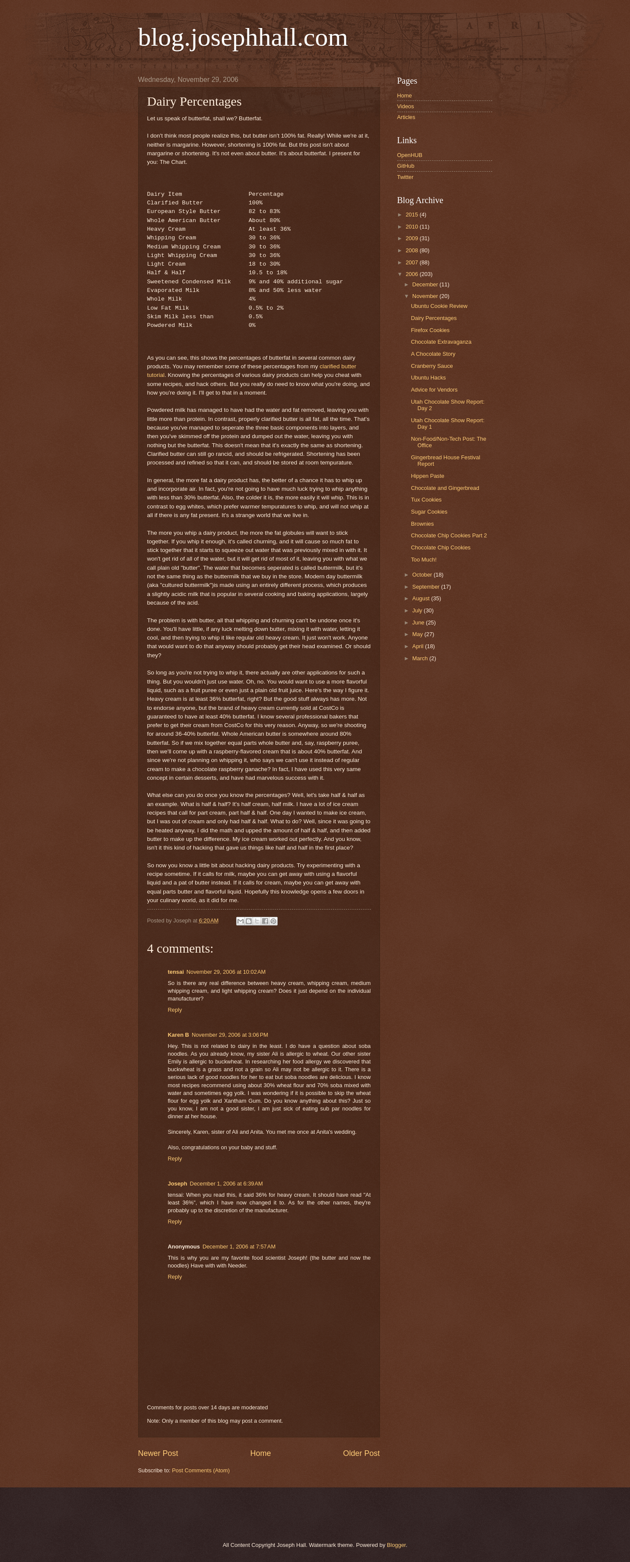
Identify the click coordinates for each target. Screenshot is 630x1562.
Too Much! (424, 559)
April (418, 646)
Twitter (405, 177)
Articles (406, 117)
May (418, 634)
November (426, 296)
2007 (412, 262)
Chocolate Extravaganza (441, 342)
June (419, 622)
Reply (175, 1010)
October (423, 574)
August (421, 598)
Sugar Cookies (429, 511)
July (418, 610)
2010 (412, 226)
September (426, 586)
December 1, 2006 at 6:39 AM (226, 1183)
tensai (176, 972)
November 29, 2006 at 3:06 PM (230, 1035)
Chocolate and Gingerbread (445, 488)
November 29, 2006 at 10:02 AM (226, 972)
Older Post (361, 1453)
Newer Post (158, 1453)
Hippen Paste (427, 476)
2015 (412, 214)
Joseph (177, 1183)
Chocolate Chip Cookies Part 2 (449, 535)
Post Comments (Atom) (201, 1470)
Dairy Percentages (434, 318)
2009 (412, 238)
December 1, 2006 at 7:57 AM (239, 1246)
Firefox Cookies (430, 330)
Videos (405, 106)
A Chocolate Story (433, 354)
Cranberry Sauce (432, 366)
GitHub (406, 166)
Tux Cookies (426, 499)
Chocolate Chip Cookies (441, 547)
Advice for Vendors (434, 389)
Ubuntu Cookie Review (439, 306)
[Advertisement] (237, 1513)
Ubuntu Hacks (428, 377)
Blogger (396, 1545)
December (426, 284)
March (420, 658)
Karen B (178, 1035)
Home (260, 1453)
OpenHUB (410, 155)
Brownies (422, 524)
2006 (412, 274)
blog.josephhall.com (243, 37)
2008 (412, 250)
